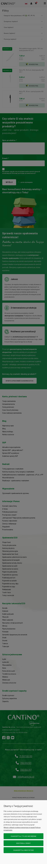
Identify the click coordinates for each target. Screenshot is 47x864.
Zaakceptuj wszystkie (23, 850)
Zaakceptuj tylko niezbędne (23, 836)
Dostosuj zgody (23, 843)
